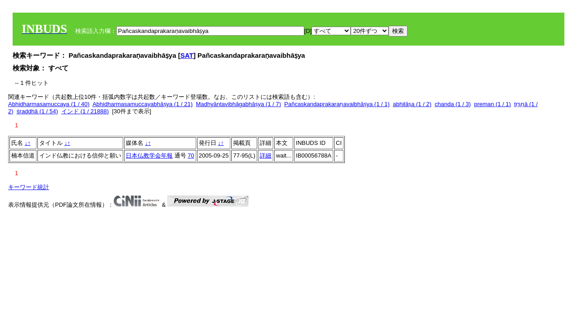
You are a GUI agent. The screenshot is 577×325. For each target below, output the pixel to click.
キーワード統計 (28, 187)
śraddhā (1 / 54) (37, 111)
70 (191, 155)
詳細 (265, 155)
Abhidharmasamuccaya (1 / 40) (49, 104)
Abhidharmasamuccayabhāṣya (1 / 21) (142, 104)
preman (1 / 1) (492, 104)
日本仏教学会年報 (149, 155)
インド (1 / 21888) (85, 111)
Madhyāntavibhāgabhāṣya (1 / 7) (238, 104)
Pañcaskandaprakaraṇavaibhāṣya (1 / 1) (337, 104)
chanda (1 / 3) (453, 104)
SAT (186, 55)
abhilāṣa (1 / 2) (412, 104)
